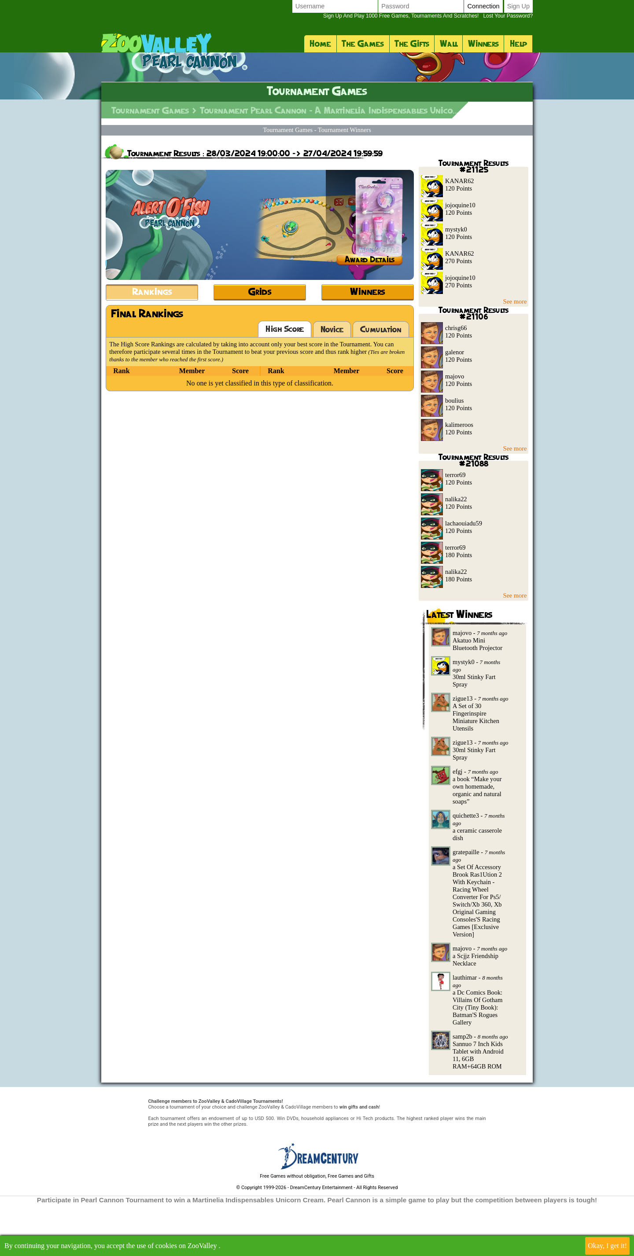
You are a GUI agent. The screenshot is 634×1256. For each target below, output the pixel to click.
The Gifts (411, 43)
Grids (260, 343)
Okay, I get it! (607, 1245)
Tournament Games (150, 162)
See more (515, 353)
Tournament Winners (344, 182)
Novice (332, 381)
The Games (363, 43)
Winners (483, 43)
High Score (284, 381)
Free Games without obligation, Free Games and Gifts (317, 1228)
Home (320, 43)
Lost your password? (428, 16)
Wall (448, 43)
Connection (483, 6)
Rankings (152, 343)
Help (518, 43)
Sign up (518, 6)
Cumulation (381, 381)
